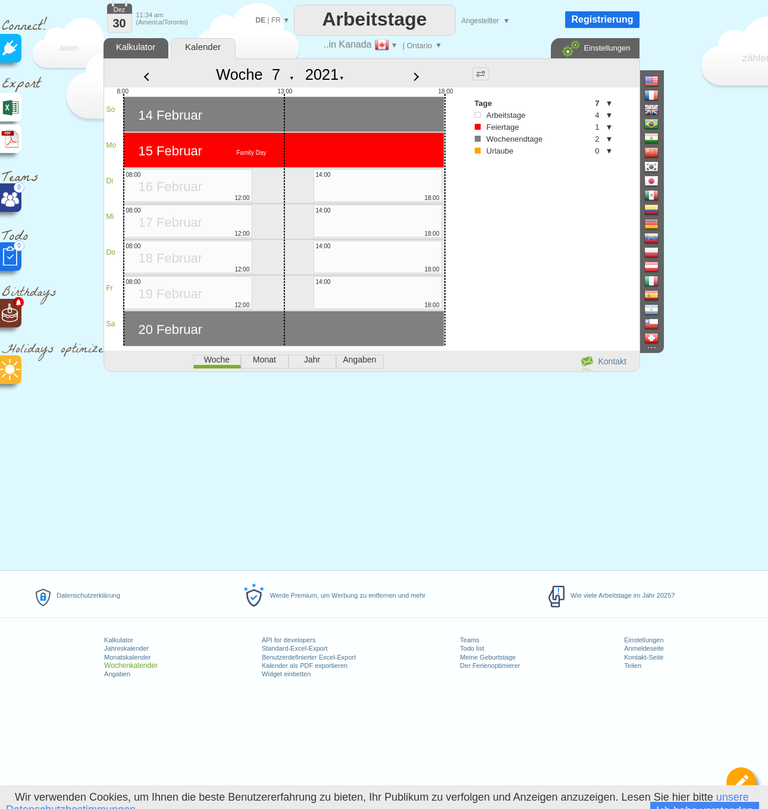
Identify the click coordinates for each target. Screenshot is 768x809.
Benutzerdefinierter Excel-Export (309, 657)
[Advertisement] (371, 469)
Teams (469, 640)
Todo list (472, 648)
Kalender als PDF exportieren (304, 665)
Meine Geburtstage (488, 657)
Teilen (632, 665)
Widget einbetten (286, 673)
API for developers (289, 640)
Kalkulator (118, 640)
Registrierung (602, 19)
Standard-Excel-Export (295, 648)
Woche (239, 74)
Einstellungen (643, 640)
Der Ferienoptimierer (490, 665)
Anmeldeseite (644, 648)
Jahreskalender (126, 648)
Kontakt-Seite (643, 657)
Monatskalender (127, 657)
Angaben (117, 673)
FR (276, 20)
